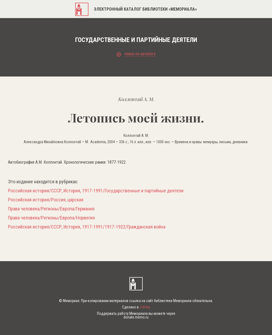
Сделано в (136, 307)
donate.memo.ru (136, 317)
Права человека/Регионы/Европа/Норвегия (51, 217)
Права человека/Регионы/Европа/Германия (51, 208)
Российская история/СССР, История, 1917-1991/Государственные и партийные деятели (96, 190)
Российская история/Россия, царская (45, 199)
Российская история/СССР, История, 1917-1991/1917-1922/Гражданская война (86, 226)
